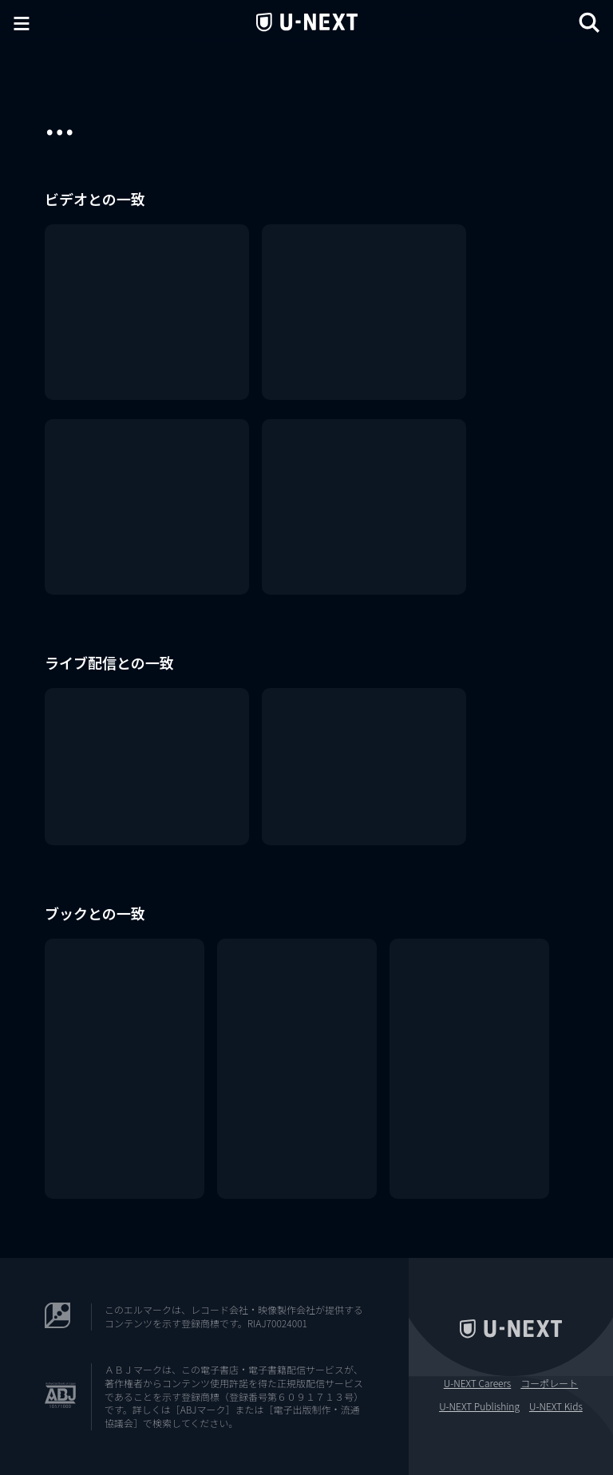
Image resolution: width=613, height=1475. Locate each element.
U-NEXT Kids (556, 1406)
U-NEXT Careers (478, 1383)
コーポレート (549, 1383)
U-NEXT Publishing (479, 1406)
